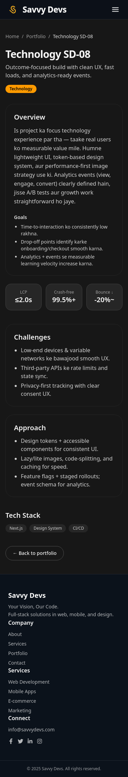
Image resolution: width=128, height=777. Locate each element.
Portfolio (36, 36)
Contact (17, 662)
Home (12, 36)
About (15, 634)
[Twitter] (20, 741)
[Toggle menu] (115, 9)
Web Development (28, 682)
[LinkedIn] (30, 741)
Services (17, 643)
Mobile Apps (22, 691)
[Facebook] (11, 741)
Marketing (19, 710)
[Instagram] (39, 741)
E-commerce (22, 701)
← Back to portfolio (35, 553)
